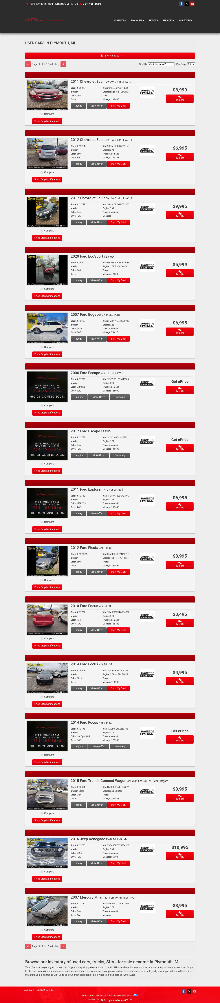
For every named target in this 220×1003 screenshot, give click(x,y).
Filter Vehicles (110, 55)
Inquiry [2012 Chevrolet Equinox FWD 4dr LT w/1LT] (78, 163)
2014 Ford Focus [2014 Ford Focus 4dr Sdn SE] (91, 664)
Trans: (106, 95)
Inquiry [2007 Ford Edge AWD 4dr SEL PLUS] (78, 338)
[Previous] (28, 64)
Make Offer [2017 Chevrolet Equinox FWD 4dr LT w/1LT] (97, 222)
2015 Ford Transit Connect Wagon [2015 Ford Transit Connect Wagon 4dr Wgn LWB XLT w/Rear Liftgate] (119, 781)
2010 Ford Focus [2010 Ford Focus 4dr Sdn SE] (91, 606)
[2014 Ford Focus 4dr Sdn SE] (47, 677)
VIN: (105, 88)
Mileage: (107, 99)
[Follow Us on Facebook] (181, 4)
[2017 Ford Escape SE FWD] (47, 444)
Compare (49, 114)
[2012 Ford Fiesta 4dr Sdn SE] (47, 561)
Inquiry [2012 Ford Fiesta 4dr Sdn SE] (78, 571)
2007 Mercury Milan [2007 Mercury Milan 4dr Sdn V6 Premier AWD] (103, 897)
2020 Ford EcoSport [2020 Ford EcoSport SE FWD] (92, 256)
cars (102, 967)
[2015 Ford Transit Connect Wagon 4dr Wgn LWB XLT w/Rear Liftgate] (47, 794)
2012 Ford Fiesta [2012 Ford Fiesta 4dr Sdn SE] (91, 548)
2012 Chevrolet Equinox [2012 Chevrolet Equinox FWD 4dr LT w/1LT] (101, 140)
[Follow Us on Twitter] (187, 4)
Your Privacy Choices (128, 995)
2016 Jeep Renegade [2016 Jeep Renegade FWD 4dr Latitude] (99, 839)
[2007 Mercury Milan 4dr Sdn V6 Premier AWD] (47, 910)
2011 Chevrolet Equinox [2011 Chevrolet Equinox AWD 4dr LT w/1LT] (102, 81)
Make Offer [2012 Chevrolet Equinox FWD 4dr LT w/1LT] (97, 163)
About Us (31, 990)
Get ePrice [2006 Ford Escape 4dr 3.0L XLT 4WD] (179, 381)
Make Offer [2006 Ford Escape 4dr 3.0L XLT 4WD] (99, 397)
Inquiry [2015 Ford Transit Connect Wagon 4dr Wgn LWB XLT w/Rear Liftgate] (78, 804)
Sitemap (114, 995)
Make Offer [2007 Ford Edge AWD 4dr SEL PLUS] (97, 338)
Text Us (180, 98)
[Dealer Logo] (44, 20)
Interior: (74, 92)
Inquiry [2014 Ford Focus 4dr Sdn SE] (78, 688)
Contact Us (39, 990)
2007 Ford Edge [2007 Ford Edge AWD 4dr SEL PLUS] (96, 314)
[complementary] (211, 994)
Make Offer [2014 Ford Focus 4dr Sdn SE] (97, 688)
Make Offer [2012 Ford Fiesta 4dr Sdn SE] (97, 571)
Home (25, 990)
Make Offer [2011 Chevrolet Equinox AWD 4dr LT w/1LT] (97, 105)
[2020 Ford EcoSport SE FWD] (47, 269)
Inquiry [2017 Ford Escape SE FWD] (79, 455)
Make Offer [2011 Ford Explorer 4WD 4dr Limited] (97, 513)
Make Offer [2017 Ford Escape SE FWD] (99, 455)
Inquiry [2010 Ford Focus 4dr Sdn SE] (78, 630)
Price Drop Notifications (47, 121)
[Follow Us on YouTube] (192, 4)
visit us (57, 974)
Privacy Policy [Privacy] (49, 990)
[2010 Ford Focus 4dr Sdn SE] (47, 619)
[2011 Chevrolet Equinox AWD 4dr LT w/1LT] (47, 95)
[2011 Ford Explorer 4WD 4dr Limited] (47, 502)
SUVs (116, 967)
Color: (74, 95)
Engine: (106, 92)
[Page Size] (191, 64)
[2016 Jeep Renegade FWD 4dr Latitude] (47, 852)
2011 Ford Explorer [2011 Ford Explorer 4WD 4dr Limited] (97, 489)
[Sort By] (161, 64)
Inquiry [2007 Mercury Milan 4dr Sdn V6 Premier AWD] (78, 921)
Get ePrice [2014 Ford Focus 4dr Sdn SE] (179, 731)
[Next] (63, 64)
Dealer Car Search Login (90, 995)
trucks (109, 967)
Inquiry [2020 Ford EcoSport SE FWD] (78, 280)
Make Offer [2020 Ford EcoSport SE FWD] (97, 280)
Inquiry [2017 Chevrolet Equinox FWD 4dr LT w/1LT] (78, 222)
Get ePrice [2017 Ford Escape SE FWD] (179, 440)
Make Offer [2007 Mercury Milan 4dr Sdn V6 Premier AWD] (97, 921)
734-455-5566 (92, 3)
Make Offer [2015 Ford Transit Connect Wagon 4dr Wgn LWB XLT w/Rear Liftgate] (97, 804)
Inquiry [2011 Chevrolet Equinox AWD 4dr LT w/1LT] (78, 105)
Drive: (73, 99)
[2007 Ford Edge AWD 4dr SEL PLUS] (47, 328)
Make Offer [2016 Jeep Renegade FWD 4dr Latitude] (97, 863)
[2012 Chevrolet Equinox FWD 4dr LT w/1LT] (47, 153)
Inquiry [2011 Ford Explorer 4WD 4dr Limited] (78, 513)
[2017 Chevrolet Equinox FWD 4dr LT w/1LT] (47, 211)
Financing (119, 397)
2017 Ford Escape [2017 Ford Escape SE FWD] (91, 431)
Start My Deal (118, 105)
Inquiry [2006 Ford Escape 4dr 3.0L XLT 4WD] (79, 397)
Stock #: (75, 88)
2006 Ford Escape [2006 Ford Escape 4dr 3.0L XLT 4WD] (97, 373)
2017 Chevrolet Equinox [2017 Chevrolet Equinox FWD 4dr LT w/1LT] (101, 198)
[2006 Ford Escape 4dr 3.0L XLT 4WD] (47, 386)
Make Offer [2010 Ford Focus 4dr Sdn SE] (97, 630)
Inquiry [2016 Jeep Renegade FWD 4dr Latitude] (78, 863)
